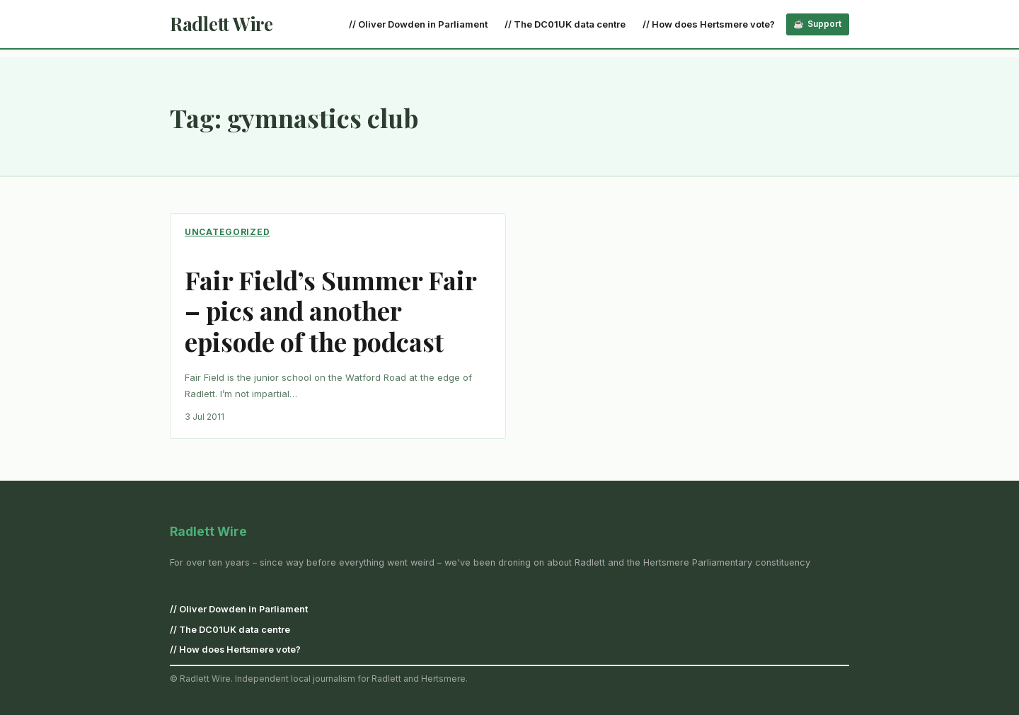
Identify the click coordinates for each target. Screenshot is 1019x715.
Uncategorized (227, 232)
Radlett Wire (221, 23)
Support (824, 23)
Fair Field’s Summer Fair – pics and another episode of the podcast (330, 311)
